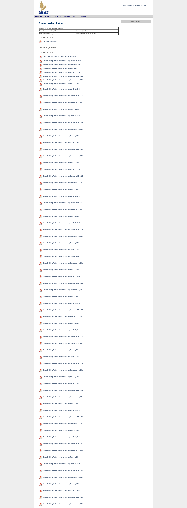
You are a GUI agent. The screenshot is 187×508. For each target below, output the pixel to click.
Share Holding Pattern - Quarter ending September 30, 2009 (63, 450)
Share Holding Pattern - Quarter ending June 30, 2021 (61, 136)
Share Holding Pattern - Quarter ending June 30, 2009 (61, 457)
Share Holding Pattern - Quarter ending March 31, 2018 (61, 223)
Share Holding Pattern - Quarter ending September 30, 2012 (63, 370)
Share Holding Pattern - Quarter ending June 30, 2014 (61, 323)
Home (124, 5)
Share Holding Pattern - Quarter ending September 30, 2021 (63, 129)
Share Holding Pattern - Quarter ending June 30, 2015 (61, 296)
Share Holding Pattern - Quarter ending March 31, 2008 (61, 490)
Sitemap (143, 5)
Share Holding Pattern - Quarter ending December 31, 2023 (63, 76)
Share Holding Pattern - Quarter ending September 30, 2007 (63, 504)
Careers (129, 5)
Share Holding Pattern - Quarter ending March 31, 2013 (61, 357)
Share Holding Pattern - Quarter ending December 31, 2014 (63, 310)
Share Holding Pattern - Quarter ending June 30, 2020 (61, 162)
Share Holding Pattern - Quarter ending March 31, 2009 (61, 464)
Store (74, 16)
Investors (83, 16)
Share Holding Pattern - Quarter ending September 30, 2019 (63, 183)
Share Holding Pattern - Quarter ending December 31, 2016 (63, 256)
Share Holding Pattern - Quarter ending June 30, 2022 (61, 109)
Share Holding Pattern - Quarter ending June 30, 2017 (61, 243)
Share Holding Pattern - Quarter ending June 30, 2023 (61, 84)
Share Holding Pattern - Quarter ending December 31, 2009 (63, 444)
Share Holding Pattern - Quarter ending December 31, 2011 (63, 390)
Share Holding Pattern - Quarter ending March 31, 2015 (61, 303)
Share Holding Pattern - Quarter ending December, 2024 (62, 61)
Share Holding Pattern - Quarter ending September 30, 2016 (63, 263)
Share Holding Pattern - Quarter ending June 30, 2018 (61, 216)
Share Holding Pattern (50, 41)
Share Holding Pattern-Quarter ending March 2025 (60, 56)
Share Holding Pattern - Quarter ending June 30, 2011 (61, 403)
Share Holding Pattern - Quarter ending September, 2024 (62, 64)
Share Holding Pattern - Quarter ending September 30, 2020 (63, 156)
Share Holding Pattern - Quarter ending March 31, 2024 (61, 72)
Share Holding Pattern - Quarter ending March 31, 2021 (61, 142)
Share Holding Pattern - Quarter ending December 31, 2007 (63, 497)
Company (38, 16)
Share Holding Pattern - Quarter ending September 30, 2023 (63, 80)
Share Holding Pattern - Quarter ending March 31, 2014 (61, 330)
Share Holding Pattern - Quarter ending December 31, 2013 (63, 336)
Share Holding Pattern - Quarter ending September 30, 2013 (63, 343)
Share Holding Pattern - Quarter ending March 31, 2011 (61, 410)
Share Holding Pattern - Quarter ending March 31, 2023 (61, 89)
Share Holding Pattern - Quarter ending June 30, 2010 (61, 430)
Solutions (57, 16)
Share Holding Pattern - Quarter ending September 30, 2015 (63, 290)
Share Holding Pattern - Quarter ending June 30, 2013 (61, 350)
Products (48, 16)
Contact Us (136, 5)
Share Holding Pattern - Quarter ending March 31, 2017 (61, 249)
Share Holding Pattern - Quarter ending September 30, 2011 (63, 397)
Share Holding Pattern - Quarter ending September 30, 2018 (63, 209)
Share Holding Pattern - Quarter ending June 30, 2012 (61, 377)
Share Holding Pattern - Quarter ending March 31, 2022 (61, 116)
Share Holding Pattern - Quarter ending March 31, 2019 (61, 196)
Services (67, 16)
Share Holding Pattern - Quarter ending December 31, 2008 (63, 470)
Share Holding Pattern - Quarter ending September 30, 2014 (63, 316)
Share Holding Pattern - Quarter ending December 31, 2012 (63, 363)
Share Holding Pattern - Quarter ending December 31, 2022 (63, 96)
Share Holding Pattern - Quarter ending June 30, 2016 (61, 270)
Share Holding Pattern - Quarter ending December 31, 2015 (63, 283)
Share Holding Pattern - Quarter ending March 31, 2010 (61, 437)
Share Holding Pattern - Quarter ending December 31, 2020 (63, 149)
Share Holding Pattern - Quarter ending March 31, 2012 (61, 383)
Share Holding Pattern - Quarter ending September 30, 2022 (63, 102)
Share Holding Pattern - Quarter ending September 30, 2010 (63, 423)
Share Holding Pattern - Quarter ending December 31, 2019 (63, 176)
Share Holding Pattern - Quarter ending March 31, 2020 (61, 169)
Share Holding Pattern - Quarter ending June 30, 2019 (61, 189)
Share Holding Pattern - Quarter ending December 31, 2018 (63, 203)
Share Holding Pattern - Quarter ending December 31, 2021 (63, 122)
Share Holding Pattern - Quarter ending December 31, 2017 (63, 229)
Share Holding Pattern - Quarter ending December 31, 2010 (63, 417)
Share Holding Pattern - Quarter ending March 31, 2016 (61, 276)
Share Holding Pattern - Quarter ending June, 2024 (60, 68)
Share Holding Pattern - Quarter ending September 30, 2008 (63, 477)
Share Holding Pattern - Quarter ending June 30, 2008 (61, 484)
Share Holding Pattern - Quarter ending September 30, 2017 (63, 236)
